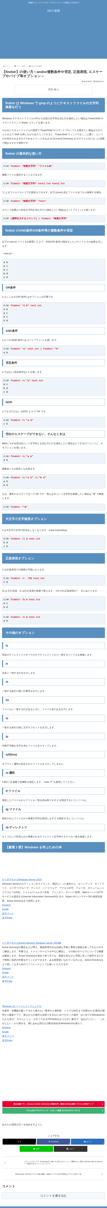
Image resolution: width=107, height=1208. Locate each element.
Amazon (6, 905)
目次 (50, 89)
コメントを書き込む (53, 1195)
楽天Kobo (7, 918)
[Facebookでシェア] (53, 1142)
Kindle (5, 909)
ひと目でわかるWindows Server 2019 (22, 879)
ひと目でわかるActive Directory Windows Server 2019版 (31, 943)
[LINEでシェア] (36, 1149)
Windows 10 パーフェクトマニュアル (22, 1006)
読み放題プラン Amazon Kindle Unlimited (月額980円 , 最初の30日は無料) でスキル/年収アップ (53, 1104)
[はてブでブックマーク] (87, 1142)
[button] (70, 1149)
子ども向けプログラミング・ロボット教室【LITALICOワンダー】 (53, 1111)
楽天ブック (8, 913)
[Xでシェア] (19, 1142)
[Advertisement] (53, 38)
